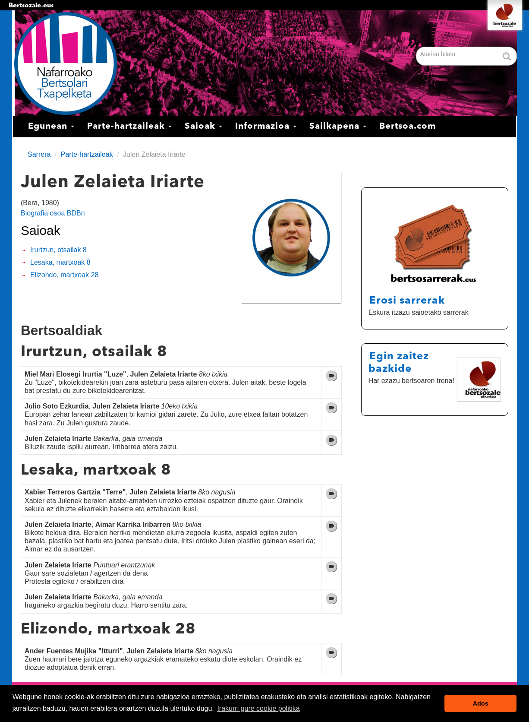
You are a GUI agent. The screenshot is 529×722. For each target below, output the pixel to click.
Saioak (203, 126)
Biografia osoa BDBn (53, 213)
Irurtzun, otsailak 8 (58, 249)
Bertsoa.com (407, 126)
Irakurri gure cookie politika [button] (258, 708)
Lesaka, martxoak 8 (60, 262)
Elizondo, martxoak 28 (64, 275)
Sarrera (39, 154)
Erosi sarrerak (407, 301)
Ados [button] (480, 703)
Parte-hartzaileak (129, 126)
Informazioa (265, 126)
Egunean (51, 126)
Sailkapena (337, 126)
